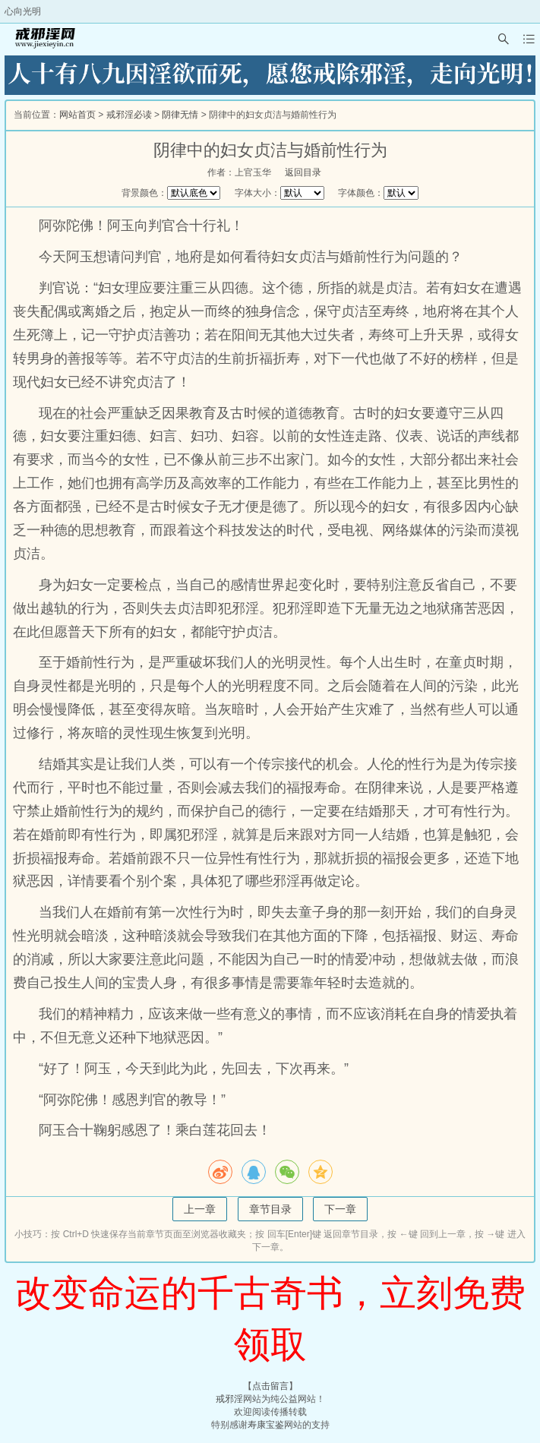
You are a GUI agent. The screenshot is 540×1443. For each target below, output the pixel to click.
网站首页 (77, 114)
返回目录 (303, 172)
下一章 (340, 1209)
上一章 (200, 1209)
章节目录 (270, 1209)
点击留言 (270, 1386)
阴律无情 (180, 114)
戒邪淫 (229, 1399)
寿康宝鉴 (266, 1424)
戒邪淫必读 (129, 114)
